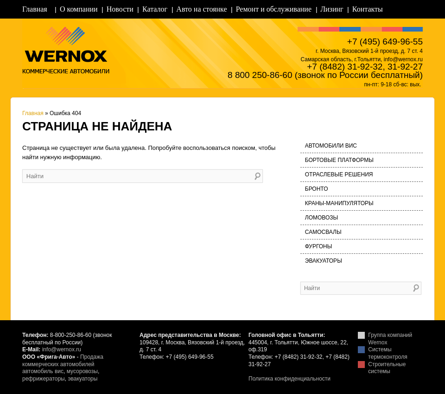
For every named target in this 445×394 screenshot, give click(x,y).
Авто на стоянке (201, 9)
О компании (79, 9)
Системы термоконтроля (387, 353)
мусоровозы (82, 371)
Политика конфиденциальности (289, 378)
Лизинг (331, 9)
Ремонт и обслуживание (274, 9)
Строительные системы (387, 368)
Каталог (154, 9)
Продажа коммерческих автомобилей (62, 361)
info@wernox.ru (61, 349)
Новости (120, 9)
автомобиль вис (43, 371)
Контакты (367, 9)
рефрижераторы (43, 378)
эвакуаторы (82, 378)
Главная (34, 9)
